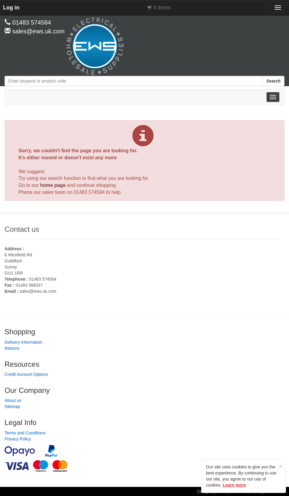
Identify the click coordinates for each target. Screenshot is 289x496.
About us (13, 400)
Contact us (22, 229)
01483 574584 (89, 192)
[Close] (281, 466)
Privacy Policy (18, 439)
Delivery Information (23, 342)
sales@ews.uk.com (38, 291)
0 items (162, 8)
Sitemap (12, 406)
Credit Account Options (26, 374)
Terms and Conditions (25, 432)
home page (52, 185)
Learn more (234, 485)
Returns (12, 348)
